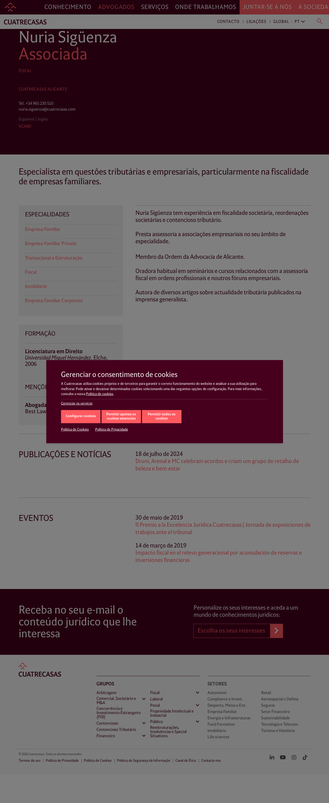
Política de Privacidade (111, 429)
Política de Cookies (75, 429)
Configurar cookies (81, 416)
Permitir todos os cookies (161, 416)
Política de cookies (99, 394)
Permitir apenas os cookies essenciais (121, 416)
